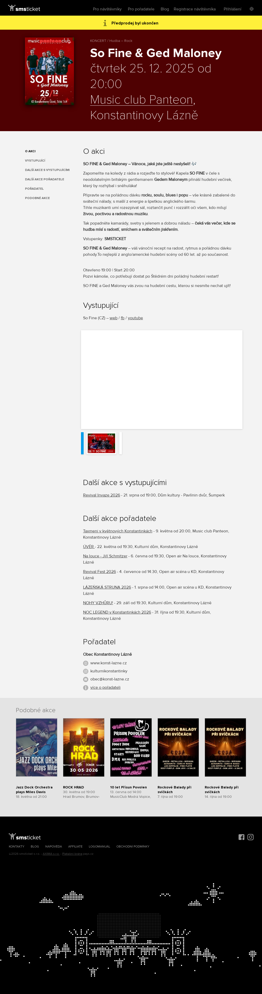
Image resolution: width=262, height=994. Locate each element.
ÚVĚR (89, 546)
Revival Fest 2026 (99, 571)
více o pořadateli (105, 687)
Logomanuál (99, 847)
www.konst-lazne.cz (108, 663)
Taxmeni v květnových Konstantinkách (117, 531)
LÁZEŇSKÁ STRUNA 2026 (107, 587)
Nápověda (53, 847)
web (113, 318)
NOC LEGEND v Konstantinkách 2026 (117, 612)
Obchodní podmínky (132, 847)
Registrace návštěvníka (195, 9)
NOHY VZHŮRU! (98, 603)
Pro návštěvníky (107, 9)
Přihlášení (232, 9)
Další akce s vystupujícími (47, 170)
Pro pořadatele (141, 9)
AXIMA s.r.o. (51, 854)
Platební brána (72, 854)
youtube (135, 318)
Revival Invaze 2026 (101, 495)
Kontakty (16, 847)
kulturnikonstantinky (108, 671)
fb (122, 318)
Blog (165, 9)
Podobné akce (37, 198)
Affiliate (75, 847)
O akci (30, 151)
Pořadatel (34, 189)
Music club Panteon (141, 100)
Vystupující (35, 161)
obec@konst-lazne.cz (109, 679)
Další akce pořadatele (44, 179)
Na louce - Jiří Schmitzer (105, 556)
